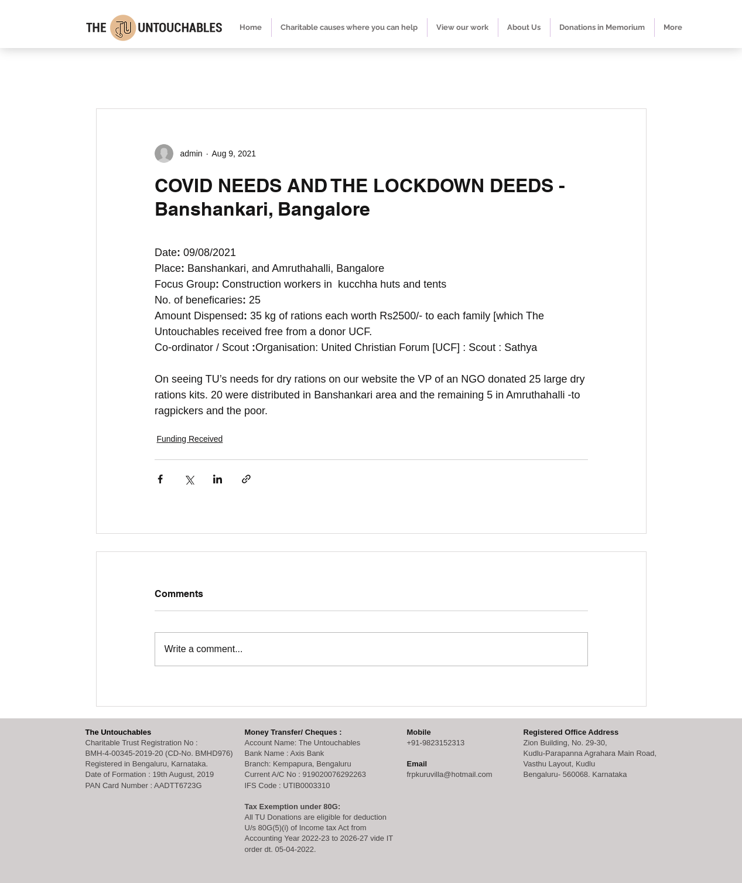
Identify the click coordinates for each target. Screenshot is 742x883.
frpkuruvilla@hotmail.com (450, 774)
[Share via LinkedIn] (217, 479)
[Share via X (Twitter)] (188, 479)
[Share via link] (246, 479)
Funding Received (190, 439)
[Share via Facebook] (160, 479)
